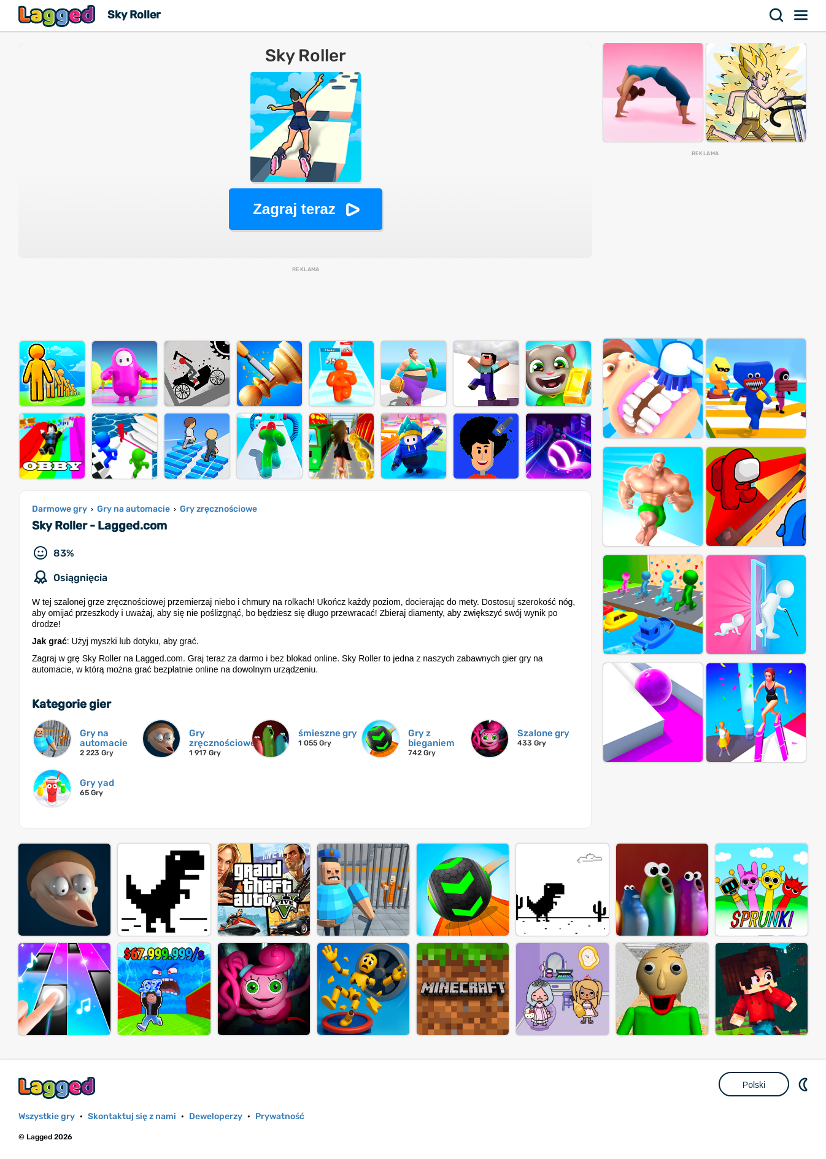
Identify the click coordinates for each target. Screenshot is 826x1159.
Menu (801, 15)
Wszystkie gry (46, 1116)
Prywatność (279, 1116)
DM (804, 1084)
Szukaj (777, 15)
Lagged (58, 15)
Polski (754, 1085)
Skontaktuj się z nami (132, 1116)
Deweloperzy (215, 1116)
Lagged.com (58, 1087)
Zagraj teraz (294, 209)
